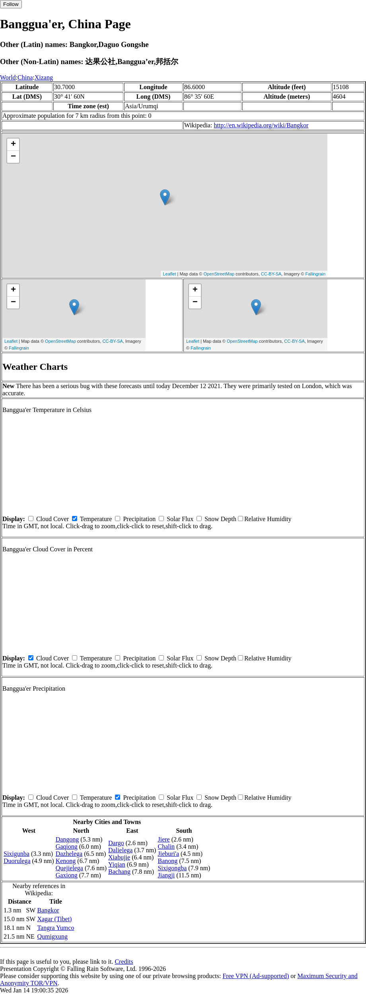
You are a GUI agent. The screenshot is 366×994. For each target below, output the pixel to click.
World (8, 77)
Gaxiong (67, 875)
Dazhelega (69, 853)
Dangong (67, 839)
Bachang (119, 871)
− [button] (13, 157)
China (25, 77)
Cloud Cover (52, 519)
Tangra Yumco (55, 927)
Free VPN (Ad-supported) (255, 976)
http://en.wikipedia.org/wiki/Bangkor (261, 125)
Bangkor (48, 910)
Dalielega (120, 850)
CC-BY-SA (271, 273)
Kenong (66, 860)
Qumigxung (52, 936)
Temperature (96, 519)
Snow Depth (220, 519)
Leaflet (169, 273)
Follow (11, 4)
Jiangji (166, 875)
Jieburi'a (168, 853)
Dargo (116, 843)
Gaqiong (67, 846)
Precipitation (139, 519)
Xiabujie (119, 857)
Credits (124, 961)
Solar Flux (180, 519)
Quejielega (69, 868)
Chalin (166, 846)
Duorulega (17, 860)
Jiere (163, 839)
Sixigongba (172, 868)
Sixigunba (16, 853)
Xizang (44, 77)
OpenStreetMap (219, 273)
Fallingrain (315, 273)
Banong (167, 860)
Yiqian (116, 864)
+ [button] (13, 144)
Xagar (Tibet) (54, 919)
